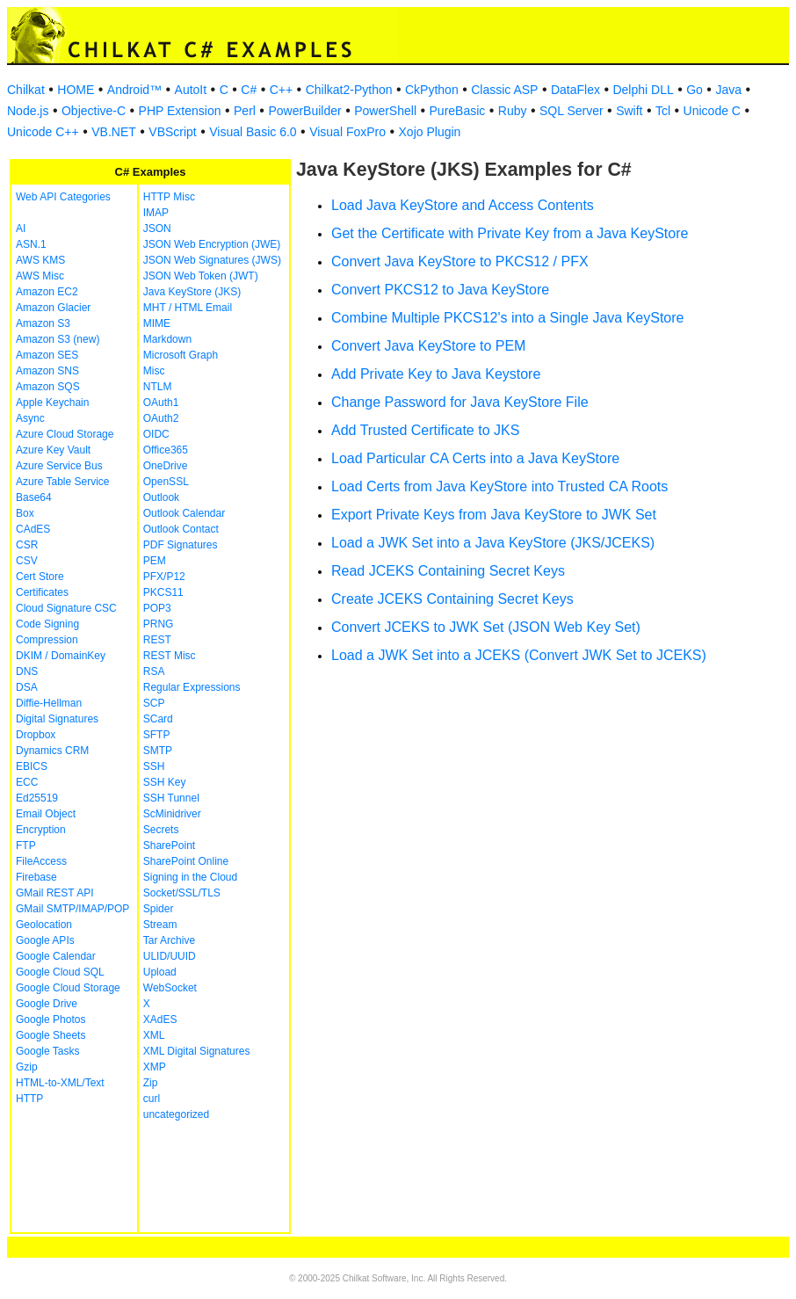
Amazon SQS (48, 387)
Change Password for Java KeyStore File (460, 402)
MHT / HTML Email (187, 307)
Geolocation (44, 924)
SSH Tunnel (171, 798)
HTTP (29, 1098)
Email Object (46, 814)
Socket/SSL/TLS (182, 893)
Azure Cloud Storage (64, 434)
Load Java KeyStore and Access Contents (462, 205)
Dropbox (35, 735)
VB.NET (113, 132)
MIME (156, 323)
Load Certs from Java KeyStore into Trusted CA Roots (499, 486)
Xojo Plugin (430, 132)
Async (30, 418)
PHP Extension (180, 111)
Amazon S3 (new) (57, 339)
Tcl (662, 111)
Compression (47, 640)
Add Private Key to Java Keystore (435, 373)
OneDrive (165, 466)
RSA (154, 671)
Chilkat (26, 90)
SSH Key (164, 782)
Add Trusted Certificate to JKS (425, 430)
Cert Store (40, 576)
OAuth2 (161, 418)
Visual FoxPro (347, 132)
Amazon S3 (43, 323)
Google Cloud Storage (68, 988)
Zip (150, 1083)
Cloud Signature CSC (66, 608)
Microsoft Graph (180, 355)
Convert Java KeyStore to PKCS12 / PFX (460, 261)
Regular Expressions (192, 687)
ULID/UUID (169, 956)
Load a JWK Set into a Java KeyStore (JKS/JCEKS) (493, 542)
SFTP (156, 735)
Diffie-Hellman (49, 703)
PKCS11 (163, 592)
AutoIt (191, 90)
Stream (160, 924)
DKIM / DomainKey (60, 656)
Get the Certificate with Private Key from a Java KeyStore (509, 233)
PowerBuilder (304, 111)
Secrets (161, 830)
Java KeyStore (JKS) (192, 292)
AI (20, 228)
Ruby (512, 111)
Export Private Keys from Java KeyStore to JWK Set (493, 514)
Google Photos (50, 1019)
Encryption (41, 830)
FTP (26, 845)
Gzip (27, 1067)
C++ (281, 90)
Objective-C (94, 111)
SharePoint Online (185, 861)
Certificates (42, 592)
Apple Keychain (52, 402)
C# (249, 90)
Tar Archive (169, 940)
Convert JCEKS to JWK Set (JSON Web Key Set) (485, 627)
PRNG (158, 624)
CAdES (33, 529)
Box (25, 513)
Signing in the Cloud (190, 877)
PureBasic (458, 111)
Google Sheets (50, 1035)
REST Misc (169, 656)
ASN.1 (31, 244)
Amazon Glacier (53, 307)
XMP (154, 1067)
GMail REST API (54, 893)
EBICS (31, 766)
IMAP (156, 213)
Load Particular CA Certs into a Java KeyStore (475, 458)
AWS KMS (40, 260)
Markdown (167, 339)
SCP (154, 703)
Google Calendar (56, 956)
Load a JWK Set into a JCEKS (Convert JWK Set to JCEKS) (518, 655)
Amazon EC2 (47, 292)
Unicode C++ (43, 132)
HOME (75, 90)
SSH (154, 766)
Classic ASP (504, 90)
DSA (27, 687)
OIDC (156, 434)
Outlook (161, 497)
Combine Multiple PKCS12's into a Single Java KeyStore (507, 317)
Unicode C (712, 111)
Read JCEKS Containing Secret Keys (448, 570)
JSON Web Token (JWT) (200, 276)
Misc (154, 371)
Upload (160, 972)
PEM (154, 561)
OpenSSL (166, 481)
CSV (27, 561)
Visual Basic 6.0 (252, 132)
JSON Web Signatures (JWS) (212, 260)
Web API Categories (63, 197)
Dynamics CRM (52, 750)
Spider (158, 909)
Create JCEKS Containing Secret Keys (452, 598)
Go (694, 90)
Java (728, 90)
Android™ (134, 90)
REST (157, 640)
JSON (157, 228)
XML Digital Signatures (196, 1051)
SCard (158, 719)
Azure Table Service (63, 481)
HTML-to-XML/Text (60, 1083)
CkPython (432, 90)
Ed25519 (37, 798)
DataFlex (575, 90)
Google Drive (46, 1004)
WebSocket (170, 988)
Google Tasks (48, 1051)
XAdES (160, 1019)
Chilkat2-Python (349, 90)
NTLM (157, 387)
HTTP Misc (169, 197)
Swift (629, 111)
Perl (245, 111)
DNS (27, 671)
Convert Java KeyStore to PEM (428, 345)
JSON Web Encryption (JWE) (211, 244)
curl (151, 1098)
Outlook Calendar (184, 513)
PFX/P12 (164, 576)
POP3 (157, 608)
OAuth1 (161, 402)
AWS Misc (40, 276)
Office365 (165, 450)
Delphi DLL (642, 90)
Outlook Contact (181, 529)
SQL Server (571, 111)
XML (154, 1035)
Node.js (27, 111)
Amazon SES (47, 355)
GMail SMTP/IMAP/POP (72, 909)
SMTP (157, 750)
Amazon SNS (47, 371)
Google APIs (45, 940)
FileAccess (41, 861)
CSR (27, 545)
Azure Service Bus (59, 466)
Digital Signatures (57, 719)
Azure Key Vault (53, 450)
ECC (27, 782)
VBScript (172, 132)
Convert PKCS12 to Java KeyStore (440, 289)
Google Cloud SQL (60, 972)
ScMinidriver (172, 814)
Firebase (36, 877)
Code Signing (47, 624)
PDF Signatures (180, 545)
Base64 (34, 497)
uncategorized (176, 1114)
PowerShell (385, 111)
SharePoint (169, 845)
